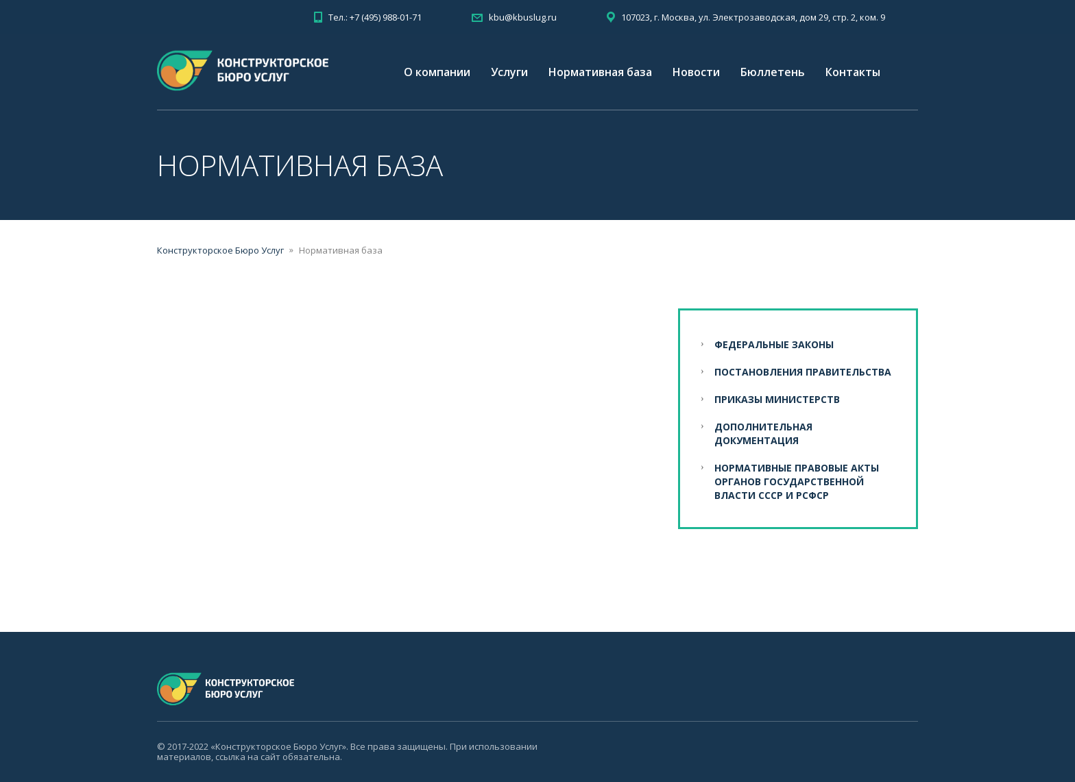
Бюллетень (772, 72)
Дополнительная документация (763, 433)
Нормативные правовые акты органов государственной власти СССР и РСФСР (796, 481)
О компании (437, 72)
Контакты (852, 72)
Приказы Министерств (777, 399)
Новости (696, 72)
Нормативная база (600, 72)
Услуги (509, 72)
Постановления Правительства (802, 371)
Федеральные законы (774, 344)
